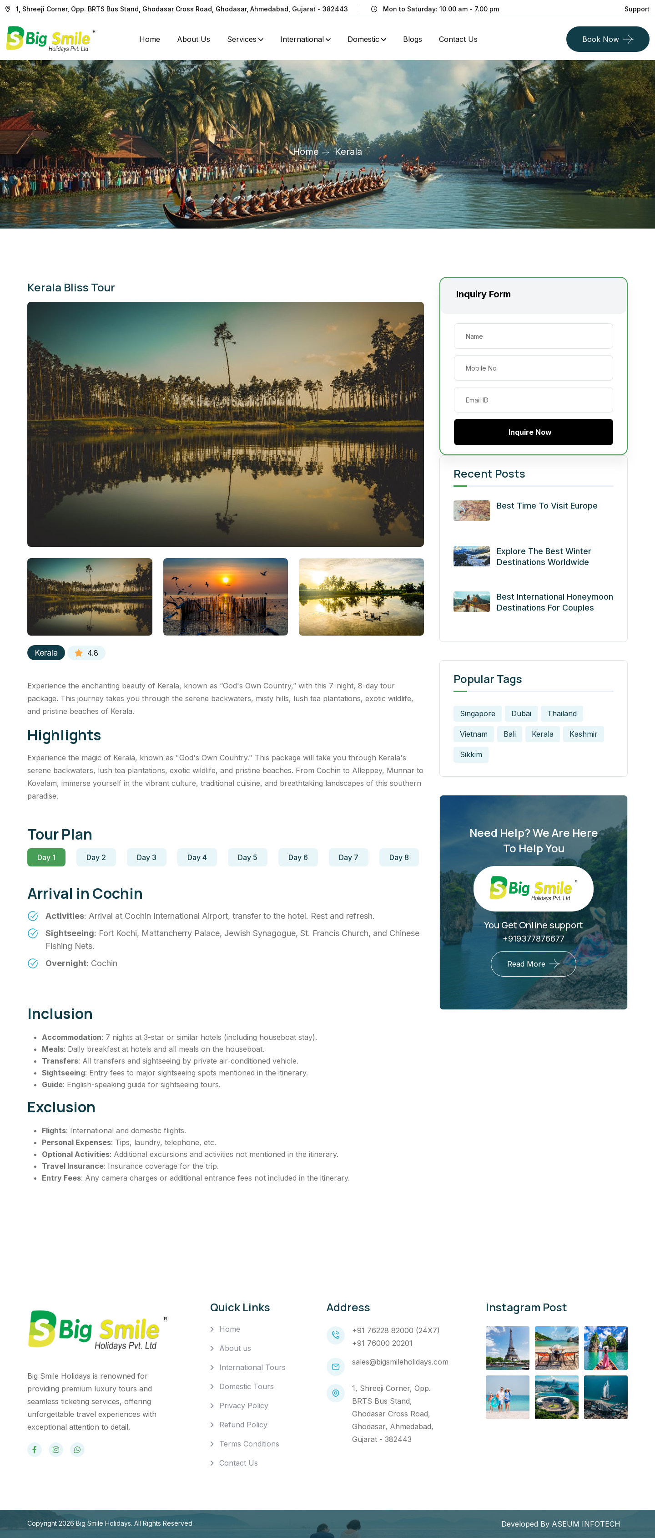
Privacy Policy (243, 1405)
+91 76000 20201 (382, 1343)
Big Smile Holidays (103, 1523)
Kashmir (583, 733)
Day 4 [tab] (197, 857)
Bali (510, 733)
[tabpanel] (225, 933)
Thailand (562, 713)
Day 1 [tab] (46, 857)
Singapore (477, 713)
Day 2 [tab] (96, 857)
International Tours (252, 1367)
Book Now (600, 39)
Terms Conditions (249, 1443)
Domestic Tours (246, 1386)
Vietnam (474, 733)
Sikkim (471, 754)
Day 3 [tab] (146, 857)
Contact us (458, 39)
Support (637, 9)
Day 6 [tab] (298, 857)
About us (235, 1348)
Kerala (46, 652)
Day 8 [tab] (399, 857)
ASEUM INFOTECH (586, 1523)
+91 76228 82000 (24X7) (396, 1330)
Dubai (521, 713)
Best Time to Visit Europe (547, 505)
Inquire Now (534, 432)
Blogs (412, 39)
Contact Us (238, 1462)
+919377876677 (533, 938)
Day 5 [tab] (247, 857)
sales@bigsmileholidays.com (400, 1361)
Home (149, 39)
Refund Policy (243, 1424)
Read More (526, 963)
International (302, 39)
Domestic (363, 39)
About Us (193, 39)
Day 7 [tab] (348, 857)
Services (242, 39)
